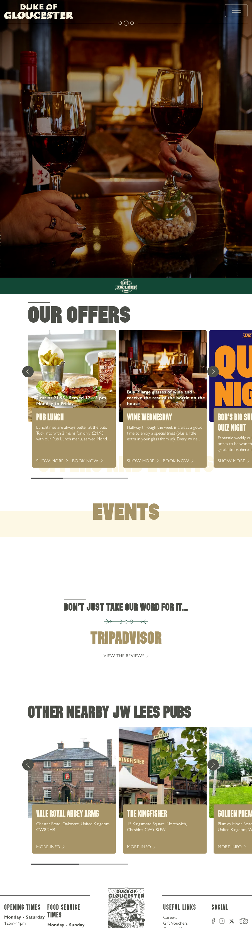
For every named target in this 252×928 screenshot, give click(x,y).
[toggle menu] (236, 10)
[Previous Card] (27, 371)
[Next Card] (213, 371)
